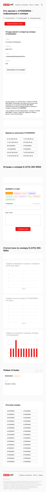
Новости (31, 4)
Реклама (24, 193)
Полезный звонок (10, 199)
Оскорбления (32, 193)
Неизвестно (9, 193)
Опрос (29, 196)
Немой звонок (22, 196)
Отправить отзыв (23, 229)
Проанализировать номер (15, 23)
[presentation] (23, 235)
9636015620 (9, 376)
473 (6, 63)
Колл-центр (37, 196)
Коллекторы (9, 196)
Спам (16, 196)
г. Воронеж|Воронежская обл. (15, 56)
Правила (37, 4)
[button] (36, 371)
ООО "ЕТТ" (8, 49)
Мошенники (17, 193)
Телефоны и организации (21, 4)
